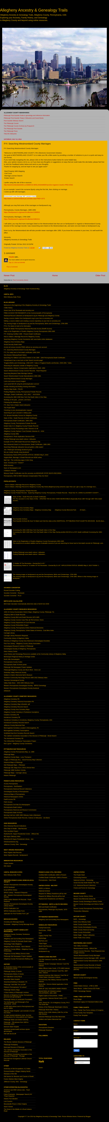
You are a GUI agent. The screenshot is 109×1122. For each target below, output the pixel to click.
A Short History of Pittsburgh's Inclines (16, 992)
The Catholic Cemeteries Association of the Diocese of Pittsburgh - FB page (18, 1055)
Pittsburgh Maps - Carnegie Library (15, 773)
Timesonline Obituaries (81, 911)
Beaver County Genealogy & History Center (88, 901)
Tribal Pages (43, 943)
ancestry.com (43, 949)
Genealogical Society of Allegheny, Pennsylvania (20, 649)
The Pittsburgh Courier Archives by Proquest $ (19, 126)
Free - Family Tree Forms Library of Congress (88, 1010)
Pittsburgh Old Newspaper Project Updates (18, 667)
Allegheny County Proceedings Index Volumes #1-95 (21, 428)
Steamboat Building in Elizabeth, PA (15, 982)
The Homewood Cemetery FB (13, 738)
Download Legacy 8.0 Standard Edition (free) (88, 1002)
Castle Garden (8, 863)
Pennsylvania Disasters (46, 1027)
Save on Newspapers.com (12, 468)
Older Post (100, 275)
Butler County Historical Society (84, 930)
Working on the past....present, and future (17, 400)
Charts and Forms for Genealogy (84, 888)
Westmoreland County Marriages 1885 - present (89, 958)
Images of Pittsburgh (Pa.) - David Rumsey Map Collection (23, 760)
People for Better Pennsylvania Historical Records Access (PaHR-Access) (28, 329)
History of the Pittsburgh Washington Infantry (53, 1007)
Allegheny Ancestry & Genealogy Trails (34, 10)
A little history (8, 308)
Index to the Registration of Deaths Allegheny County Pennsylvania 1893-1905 (29, 331)
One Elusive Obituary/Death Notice (15, 355)
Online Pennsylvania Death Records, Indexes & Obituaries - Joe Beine (27, 818)
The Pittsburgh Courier (11, 123)
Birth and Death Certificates (48, 907)
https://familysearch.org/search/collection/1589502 (22, 212)
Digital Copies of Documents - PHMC (51, 995)
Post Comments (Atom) (20, 280)
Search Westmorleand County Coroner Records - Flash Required (25, 371)
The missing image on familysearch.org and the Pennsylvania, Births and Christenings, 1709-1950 (36, 323)
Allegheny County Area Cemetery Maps (17, 709)
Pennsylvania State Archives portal (15, 664)
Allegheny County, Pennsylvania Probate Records (20, 423)
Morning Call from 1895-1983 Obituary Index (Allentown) (22, 815)
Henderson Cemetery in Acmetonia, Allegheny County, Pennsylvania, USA (28, 720)
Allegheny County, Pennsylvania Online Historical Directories (23, 628)
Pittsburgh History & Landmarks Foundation (18, 999)
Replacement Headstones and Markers (51, 899)
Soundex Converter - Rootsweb (14, 593)
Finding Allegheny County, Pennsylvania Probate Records (22, 392)
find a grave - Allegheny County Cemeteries (18, 743)
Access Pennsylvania (11, 783)
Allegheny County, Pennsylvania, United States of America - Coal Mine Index (29, 630)
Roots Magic (78, 999)
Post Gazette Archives (20, 519)
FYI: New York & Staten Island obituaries (17, 405)
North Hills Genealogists (12, 659)
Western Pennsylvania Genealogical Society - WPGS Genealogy (25, 685)
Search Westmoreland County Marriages (87, 955)
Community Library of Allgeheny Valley (16, 638)
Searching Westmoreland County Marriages (18, 378)
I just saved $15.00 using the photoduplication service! (21, 384)
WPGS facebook (9, 887)
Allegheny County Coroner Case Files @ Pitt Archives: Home (24, 620)
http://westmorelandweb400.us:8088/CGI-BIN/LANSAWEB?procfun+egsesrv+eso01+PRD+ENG (38, 185)
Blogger (88, 1116)
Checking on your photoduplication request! (18, 410)
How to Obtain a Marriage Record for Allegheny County (22, 336)
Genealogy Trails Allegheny (13, 944)
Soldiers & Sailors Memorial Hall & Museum (18, 675)
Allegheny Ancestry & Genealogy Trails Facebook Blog (21, 289)
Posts (77, 1059)
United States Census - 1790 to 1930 (86, 986)
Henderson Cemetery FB (12, 717)
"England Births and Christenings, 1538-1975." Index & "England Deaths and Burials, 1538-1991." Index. (38, 363)
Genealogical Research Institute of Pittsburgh (18, 646)
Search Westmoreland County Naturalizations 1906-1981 (22, 376)
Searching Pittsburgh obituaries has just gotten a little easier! (23, 447)
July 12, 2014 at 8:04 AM (17, 262)
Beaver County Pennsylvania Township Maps (88, 908)
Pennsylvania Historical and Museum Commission (20, 810)
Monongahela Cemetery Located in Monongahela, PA (21, 728)
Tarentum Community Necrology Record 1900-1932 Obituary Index (25, 677)
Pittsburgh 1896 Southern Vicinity (15, 770)
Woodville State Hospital (12, 979)
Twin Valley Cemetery (81, 946)
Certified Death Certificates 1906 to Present (53, 877)
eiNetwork (7, 691)
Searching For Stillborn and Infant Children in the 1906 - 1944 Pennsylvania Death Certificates (34, 357)
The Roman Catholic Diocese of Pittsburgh (18, 1042)
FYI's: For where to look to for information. (17, 326)
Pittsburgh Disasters (45, 1030)
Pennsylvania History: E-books (14, 974)
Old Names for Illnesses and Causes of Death (19, 1076)
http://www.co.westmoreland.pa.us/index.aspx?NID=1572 (24, 198)
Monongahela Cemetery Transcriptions (16, 730)
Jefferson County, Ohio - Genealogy (15, 844)
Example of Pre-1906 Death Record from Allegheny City (22, 442)
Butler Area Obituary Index (82, 922)
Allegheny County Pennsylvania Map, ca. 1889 (19, 752)
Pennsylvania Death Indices (13, 807)
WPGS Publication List (11, 908)
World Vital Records (45, 946)
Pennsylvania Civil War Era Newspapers (17, 804)
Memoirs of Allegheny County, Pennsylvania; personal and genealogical (18, 996)
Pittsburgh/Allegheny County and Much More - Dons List (22, 670)
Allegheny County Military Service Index (17, 953)
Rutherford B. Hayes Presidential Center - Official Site (21, 834)
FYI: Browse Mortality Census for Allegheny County (20, 415)
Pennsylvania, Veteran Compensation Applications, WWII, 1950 (24, 368)
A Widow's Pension (10, 470)
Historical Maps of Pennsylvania (14, 794)
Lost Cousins (8, 1101)
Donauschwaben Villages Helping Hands (17, 1071)
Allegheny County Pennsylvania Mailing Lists (18, 959)
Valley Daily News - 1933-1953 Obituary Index (19, 683)
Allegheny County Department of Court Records (19, 622)
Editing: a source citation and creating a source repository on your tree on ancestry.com (32, 321)
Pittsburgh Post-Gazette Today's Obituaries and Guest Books (24, 118)
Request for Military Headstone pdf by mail (52, 893)
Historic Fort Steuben (11, 1098)
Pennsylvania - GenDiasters (13, 786)
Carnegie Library (9, 633)
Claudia (11, 257)
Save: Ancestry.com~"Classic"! (14, 463)
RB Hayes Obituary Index (12, 836)
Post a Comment (12, 267)
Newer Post (9, 275)
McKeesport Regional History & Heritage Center (19, 656)
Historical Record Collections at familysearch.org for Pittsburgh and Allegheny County (31, 315)
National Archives (44, 891)
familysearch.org (44, 951)
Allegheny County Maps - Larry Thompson (17, 757)
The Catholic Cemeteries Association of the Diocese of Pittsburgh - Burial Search (30, 736)
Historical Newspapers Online (13, 797)
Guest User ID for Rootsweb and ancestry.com (19, 310)
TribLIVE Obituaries (10, 134)
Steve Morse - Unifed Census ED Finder (87, 988)
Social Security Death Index (13, 344)
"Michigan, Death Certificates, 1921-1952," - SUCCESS (22, 394)
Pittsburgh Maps (9, 754)
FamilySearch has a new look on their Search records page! (23, 360)
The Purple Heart (9, 407)
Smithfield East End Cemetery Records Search (19, 733)
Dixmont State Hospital (11, 1026)
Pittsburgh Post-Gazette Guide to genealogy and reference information (27, 115)
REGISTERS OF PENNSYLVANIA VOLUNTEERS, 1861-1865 (50, 992)
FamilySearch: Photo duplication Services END (19, 436)
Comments (79, 1062)
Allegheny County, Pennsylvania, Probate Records (20, 491)
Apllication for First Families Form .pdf (16, 913)
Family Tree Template (81, 1015)
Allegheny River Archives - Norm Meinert (17, 946)
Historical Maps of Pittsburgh (13, 762)
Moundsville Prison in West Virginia (15, 1104)
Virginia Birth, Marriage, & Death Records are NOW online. (23, 457)
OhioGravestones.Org (11, 842)
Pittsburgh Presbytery (11, 1044)
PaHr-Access (8, 802)
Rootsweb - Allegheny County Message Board (19, 924)
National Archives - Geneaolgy (83, 880)
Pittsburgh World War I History (48, 1009)
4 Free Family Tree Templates (83, 1013)
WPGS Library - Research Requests (15, 892)
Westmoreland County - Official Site (85, 948)
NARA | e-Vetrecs (44, 888)
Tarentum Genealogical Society (14, 680)
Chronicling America (80, 877)
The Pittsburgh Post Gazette (13, 128)
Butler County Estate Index (82, 924)
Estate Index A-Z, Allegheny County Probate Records (21, 426)
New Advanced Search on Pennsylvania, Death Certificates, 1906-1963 (27, 444)
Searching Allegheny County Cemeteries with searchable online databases (28, 339)
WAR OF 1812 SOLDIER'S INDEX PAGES (53, 988)
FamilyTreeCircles (44, 927)
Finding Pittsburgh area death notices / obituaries (20, 439)
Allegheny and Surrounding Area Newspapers (19, 938)
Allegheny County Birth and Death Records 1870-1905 (21, 617)
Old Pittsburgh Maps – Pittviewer (14, 765)
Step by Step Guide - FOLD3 (13, 389)
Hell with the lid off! (10, 1034)
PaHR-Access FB (9, 799)
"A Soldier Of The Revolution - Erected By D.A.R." (29, 563)
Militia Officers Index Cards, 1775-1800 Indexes (54, 968)
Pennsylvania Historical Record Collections (18, 789)
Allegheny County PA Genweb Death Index (18, 941)
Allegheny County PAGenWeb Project (16, 625)
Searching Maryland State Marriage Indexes (18, 373)
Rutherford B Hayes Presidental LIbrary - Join (18, 839)
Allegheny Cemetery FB (11, 699)
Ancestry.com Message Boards (14, 922)
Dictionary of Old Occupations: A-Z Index (17, 1068)
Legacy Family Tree (45, 935)
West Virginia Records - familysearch (16, 855)
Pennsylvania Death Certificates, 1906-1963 (18, 420)
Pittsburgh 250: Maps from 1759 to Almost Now (19, 767)
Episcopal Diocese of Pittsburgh (14, 1047)
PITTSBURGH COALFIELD (13, 976)
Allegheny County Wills (11, 434)
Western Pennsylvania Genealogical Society (18, 884)
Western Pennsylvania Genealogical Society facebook (21, 688)
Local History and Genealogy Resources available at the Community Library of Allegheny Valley (35, 654)
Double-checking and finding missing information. (20, 386)
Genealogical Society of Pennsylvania (16, 791)
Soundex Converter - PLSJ (12, 595)
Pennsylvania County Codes (13, 662)
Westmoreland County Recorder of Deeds (87, 965)
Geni (40, 933)
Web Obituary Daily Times (12, 297)
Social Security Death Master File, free (86, 882)
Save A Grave (8, 1106)
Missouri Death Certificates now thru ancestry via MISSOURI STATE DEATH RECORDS (32, 473)
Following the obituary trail (12, 402)
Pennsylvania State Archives (13, 812)
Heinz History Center (10, 651)
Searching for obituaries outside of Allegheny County (21, 365)
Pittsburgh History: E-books (13, 971)
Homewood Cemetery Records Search (16, 722)
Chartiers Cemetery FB (11, 715)
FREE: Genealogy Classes (82, 991)
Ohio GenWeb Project (11, 831)
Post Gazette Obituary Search (13, 121)
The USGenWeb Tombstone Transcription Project (20, 741)
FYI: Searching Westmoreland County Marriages (19, 350)
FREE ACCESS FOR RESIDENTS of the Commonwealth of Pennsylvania (28, 313)
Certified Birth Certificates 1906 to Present (52, 875)
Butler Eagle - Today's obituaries (84, 935)
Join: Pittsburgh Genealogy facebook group (18, 449)
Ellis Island (7, 866)
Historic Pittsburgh (10, 775)
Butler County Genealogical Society (85, 927)
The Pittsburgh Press (11, 131)
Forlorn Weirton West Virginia (13, 1079)
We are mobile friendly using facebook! (16, 452)
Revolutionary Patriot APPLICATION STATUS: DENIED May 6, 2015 (26, 455)
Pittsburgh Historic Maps (12, 990)
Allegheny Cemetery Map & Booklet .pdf (17, 704)
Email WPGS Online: (10, 890)
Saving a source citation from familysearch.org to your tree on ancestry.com (28, 318)
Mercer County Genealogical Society (85, 978)
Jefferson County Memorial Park (14, 725)
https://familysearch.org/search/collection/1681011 (22, 219)
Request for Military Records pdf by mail (52, 896)
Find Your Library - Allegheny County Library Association (22, 643)
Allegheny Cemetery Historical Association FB (19, 701)
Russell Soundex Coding (12, 590)
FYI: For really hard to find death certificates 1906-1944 (22, 352)
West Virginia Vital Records (13, 852)
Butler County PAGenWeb (82, 932)
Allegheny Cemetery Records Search (16, 707)
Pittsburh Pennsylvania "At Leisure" (15, 987)
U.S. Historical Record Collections (85, 885)
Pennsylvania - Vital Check (47, 880)
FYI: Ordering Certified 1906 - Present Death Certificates (22, 334)
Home (55, 275)
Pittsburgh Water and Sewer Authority (16, 1019)
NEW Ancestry (8, 465)
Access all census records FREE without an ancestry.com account (25, 347)
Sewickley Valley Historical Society (15, 672)
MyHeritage (42, 938)
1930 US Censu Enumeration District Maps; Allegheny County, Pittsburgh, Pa (29, 612)
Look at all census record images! (15, 381)
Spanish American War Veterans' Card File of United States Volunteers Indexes (53, 976)
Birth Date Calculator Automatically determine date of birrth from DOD (26, 604)
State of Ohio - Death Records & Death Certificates (20, 418)
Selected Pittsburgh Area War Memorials (52, 1017)
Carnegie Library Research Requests (16, 635)
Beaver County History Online (83, 896)
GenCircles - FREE (45, 930)
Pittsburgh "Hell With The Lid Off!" (15, 984)
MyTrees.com (43, 941)
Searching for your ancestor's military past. (18, 413)
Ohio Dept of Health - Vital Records (15, 828)
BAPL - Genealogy (80, 919)
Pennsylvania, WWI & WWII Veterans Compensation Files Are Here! (26, 476)
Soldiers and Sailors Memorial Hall (50, 1019)
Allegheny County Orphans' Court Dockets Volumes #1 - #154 (24, 431)
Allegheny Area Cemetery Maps (14, 342)
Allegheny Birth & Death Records (14, 614)
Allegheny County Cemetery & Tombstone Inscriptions (21, 712)
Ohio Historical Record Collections (15, 826)
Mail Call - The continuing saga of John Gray (18, 460)
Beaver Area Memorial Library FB (84, 899)
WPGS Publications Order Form (14, 911)
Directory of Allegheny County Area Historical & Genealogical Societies (27, 641)
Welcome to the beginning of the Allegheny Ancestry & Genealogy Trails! (27, 305)
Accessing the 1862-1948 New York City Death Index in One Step (25, 397)
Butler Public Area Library (82, 937)
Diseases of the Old (10, 1074)
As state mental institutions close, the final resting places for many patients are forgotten (18, 1016)
